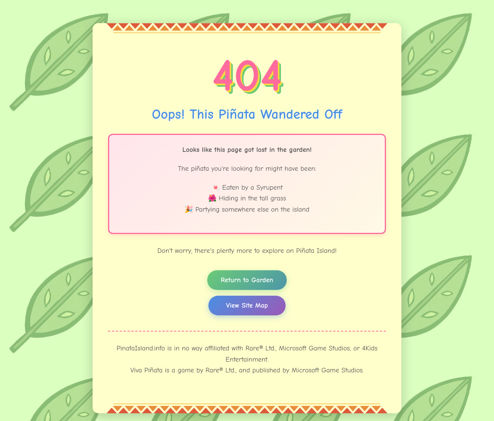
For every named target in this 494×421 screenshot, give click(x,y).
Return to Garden (247, 280)
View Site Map (247, 305)
